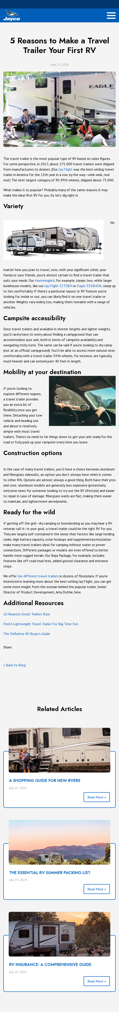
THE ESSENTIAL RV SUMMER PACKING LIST (49, 873)
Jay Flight (65, 169)
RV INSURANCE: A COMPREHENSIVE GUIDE (50, 965)
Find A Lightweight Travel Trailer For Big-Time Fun (40, 624)
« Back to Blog (14, 665)
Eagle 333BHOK (89, 286)
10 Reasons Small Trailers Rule (26, 614)
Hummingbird (44, 280)
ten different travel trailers (38, 576)
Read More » (96, 797)
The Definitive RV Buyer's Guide (26, 633)
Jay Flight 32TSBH (58, 286)
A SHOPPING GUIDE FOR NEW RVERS (44, 780)
